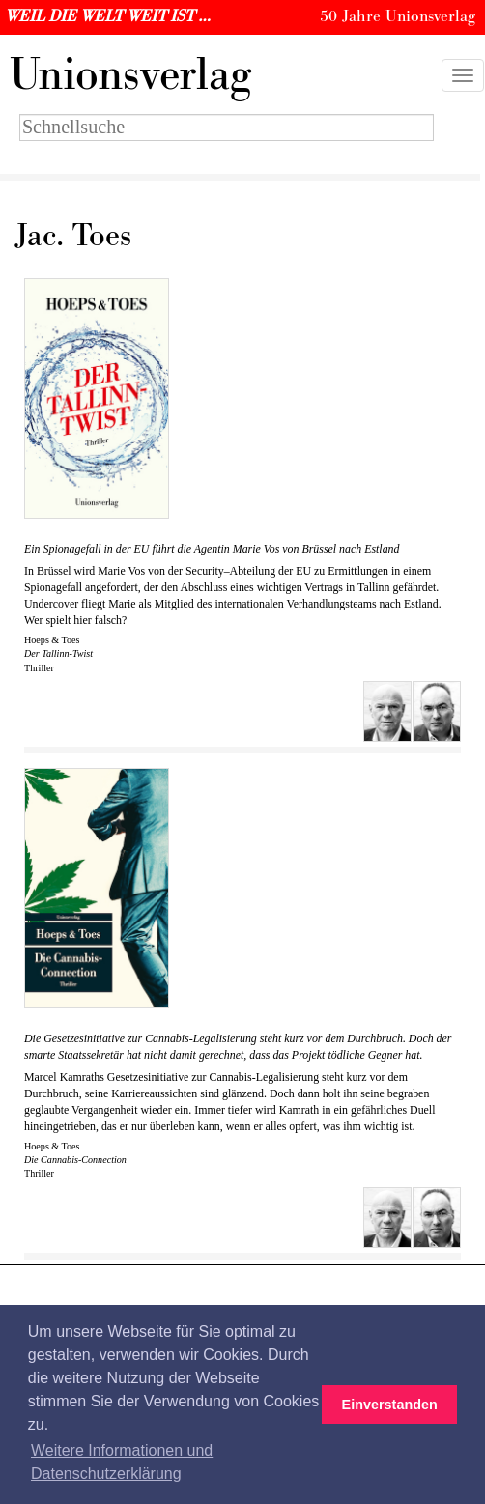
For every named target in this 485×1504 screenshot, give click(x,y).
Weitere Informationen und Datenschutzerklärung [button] (122, 1462)
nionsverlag (130, 75)
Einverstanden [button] (390, 1404)
